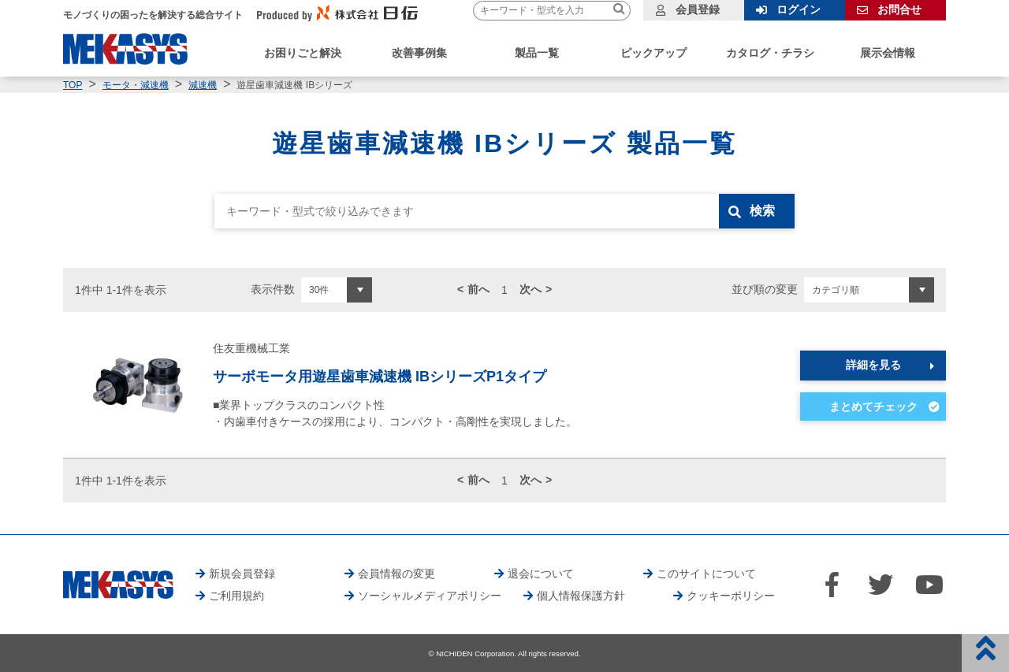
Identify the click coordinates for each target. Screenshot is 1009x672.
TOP (72, 85)
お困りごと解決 (302, 52)
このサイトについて (706, 573)
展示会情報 (887, 52)
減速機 (202, 85)
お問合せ (899, 9)
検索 (762, 210)
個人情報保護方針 (581, 595)
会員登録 (698, 9)
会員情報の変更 (396, 573)
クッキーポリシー (731, 595)
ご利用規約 (236, 595)
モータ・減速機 (135, 85)
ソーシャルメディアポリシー (429, 595)
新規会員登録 (242, 573)
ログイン (798, 9)
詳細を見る (873, 364)
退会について (541, 573)
